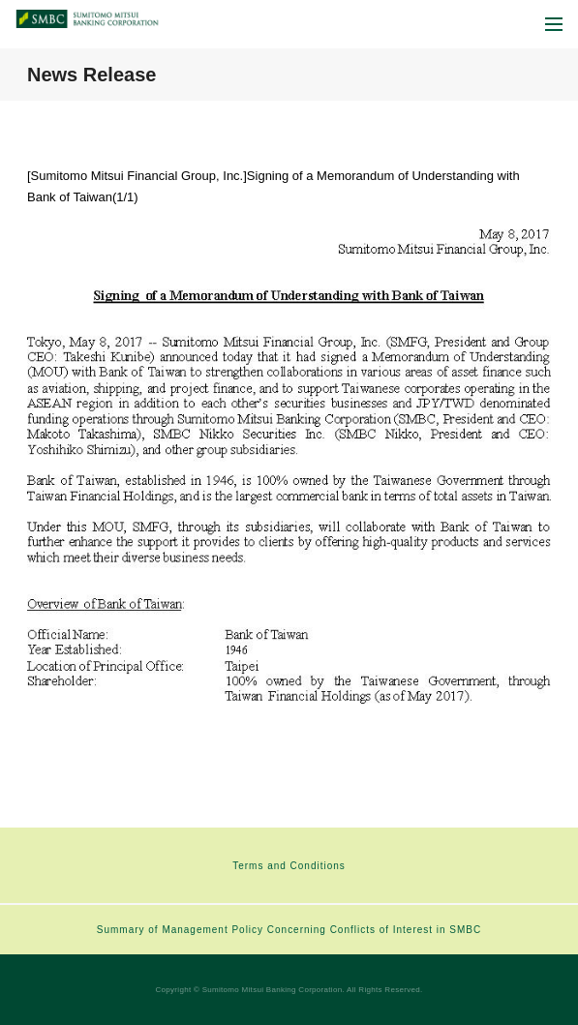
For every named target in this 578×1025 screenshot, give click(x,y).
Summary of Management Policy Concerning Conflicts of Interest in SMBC (289, 929)
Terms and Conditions (289, 865)
